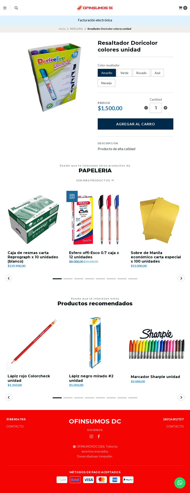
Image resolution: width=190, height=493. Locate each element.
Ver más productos (95, 180)
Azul (157, 73)
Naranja (106, 83)
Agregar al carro (135, 124)
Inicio (62, 28)
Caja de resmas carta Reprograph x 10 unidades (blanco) (33, 257)
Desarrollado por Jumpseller (94, 456)
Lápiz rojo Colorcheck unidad (29, 378)
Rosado (141, 73)
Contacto (15, 426)
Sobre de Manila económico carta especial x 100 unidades (156, 257)
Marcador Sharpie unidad (155, 377)
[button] (57, 278)
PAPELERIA (76, 28)
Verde (124, 73)
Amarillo (106, 73)
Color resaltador (109, 65)
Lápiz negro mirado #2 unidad (91, 378)
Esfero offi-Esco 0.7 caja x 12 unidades (94, 255)
